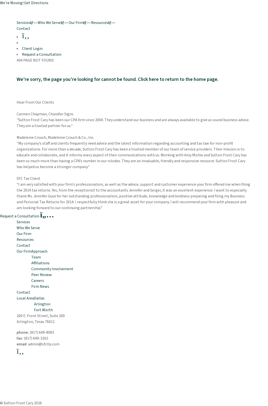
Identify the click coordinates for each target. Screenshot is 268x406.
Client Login (32, 48)
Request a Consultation (41, 54)
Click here (148, 79)
